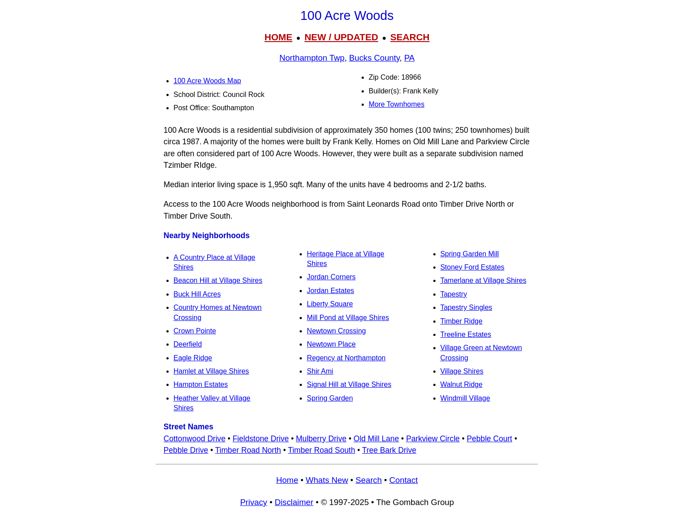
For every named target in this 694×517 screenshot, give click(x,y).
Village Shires (462, 371)
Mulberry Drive (321, 438)
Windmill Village (465, 398)
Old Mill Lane (376, 438)
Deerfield (188, 344)
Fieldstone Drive (260, 438)
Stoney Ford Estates (472, 267)
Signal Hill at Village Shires (349, 384)
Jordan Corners (331, 277)
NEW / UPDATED (341, 37)
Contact (403, 480)
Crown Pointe (195, 331)
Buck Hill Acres (197, 294)
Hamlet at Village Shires (211, 371)
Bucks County (374, 57)
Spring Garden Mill (469, 254)
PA (409, 57)
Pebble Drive (186, 450)
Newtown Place (331, 344)
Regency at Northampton (346, 358)
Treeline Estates (465, 334)
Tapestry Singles (466, 307)
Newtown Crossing (336, 331)
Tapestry (453, 294)
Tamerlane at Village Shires (483, 280)
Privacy (253, 502)
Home (287, 480)
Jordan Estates (330, 290)
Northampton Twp (311, 57)
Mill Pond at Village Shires (348, 317)
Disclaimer (294, 502)
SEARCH (410, 37)
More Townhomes (396, 104)
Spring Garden (330, 398)
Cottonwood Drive (195, 438)
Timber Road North (248, 450)
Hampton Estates (201, 384)
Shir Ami (320, 371)
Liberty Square (330, 304)
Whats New (327, 480)
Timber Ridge (461, 321)
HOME (278, 37)
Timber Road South (321, 450)
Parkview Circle (432, 438)
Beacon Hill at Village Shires (218, 280)
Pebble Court (490, 438)
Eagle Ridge (193, 358)
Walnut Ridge (461, 384)
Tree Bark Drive (389, 450)
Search (368, 480)
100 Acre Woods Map (207, 81)
